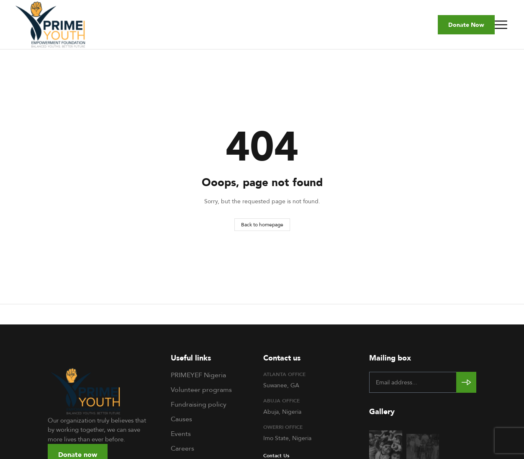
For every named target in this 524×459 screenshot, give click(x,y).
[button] (466, 24)
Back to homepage (262, 224)
